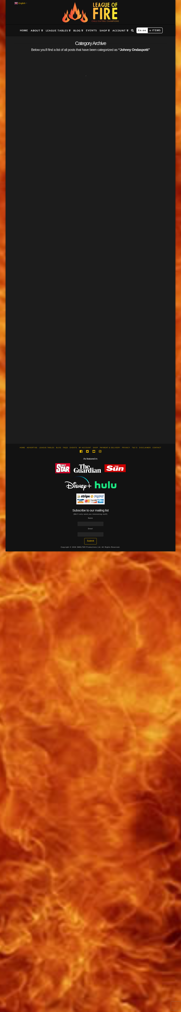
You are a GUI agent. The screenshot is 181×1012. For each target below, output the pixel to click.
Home (22, 447)
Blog (58, 447)
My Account (85, 447)
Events (73, 447)
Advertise (32, 447)
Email (90, 528)
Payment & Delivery (110, 447)
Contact (157, 447)
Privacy (126, 447)
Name (90, 518)
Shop (95, 447)
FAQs (65, 447)
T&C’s (134, 447)
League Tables (46, 447)
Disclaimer (145, 447)
